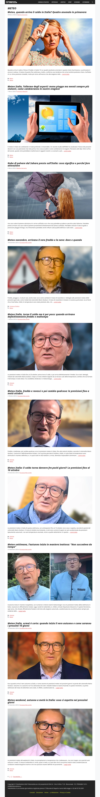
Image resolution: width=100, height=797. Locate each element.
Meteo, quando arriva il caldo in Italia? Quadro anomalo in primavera (47, 12)
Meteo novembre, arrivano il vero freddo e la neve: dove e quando (45, 239)
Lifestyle (62, 2)
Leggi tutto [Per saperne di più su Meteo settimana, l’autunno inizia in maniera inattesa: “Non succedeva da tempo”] (22, 611)
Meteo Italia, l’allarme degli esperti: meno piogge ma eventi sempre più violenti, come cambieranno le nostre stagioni (48, 87)
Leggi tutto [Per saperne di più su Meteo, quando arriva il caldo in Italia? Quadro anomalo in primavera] (65, 74)
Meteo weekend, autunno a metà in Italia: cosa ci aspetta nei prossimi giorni (48, 701)
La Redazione (54, 792)
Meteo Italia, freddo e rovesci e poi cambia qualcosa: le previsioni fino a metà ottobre (48, 392)
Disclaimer (39, 792)
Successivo (17, 777)
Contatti (32, 792)
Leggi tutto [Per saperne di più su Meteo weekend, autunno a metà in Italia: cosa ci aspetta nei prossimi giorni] (67, 764)
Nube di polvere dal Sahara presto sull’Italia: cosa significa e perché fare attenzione (49, 164)
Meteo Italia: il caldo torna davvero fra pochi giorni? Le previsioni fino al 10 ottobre (49, 469)
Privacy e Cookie (65, 792)
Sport (69, 2)
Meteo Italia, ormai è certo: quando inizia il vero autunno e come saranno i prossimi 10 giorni (49, 624)
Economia (77, 2)
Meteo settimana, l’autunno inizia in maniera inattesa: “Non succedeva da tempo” (50, 545)
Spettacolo (55, 2)
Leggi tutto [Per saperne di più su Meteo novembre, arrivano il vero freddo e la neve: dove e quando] (57, 302)
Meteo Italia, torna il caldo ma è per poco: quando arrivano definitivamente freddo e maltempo (41, 315)
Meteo (11, 78)
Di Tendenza (86, 2)
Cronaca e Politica (43, 2)
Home (46, 792)
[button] (92, 2)
